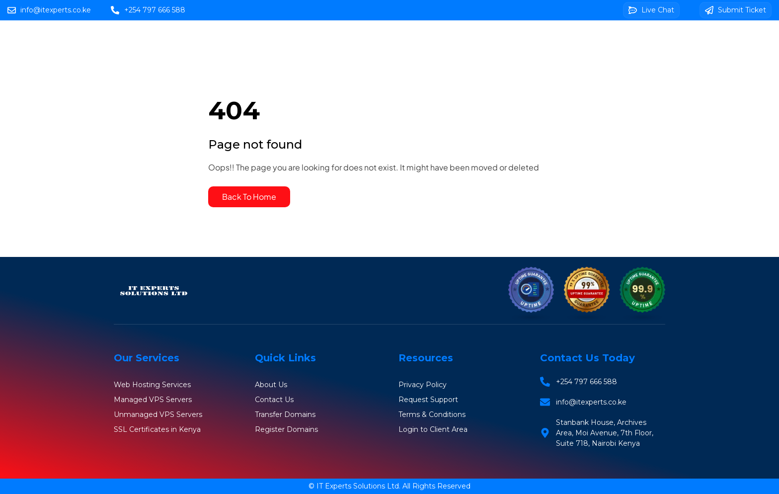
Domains (415, 40)
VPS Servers (478, 40)
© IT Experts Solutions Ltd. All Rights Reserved (389, 486)
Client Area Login (466, 69)
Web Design (629, 40)
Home (293, 40)
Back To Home (249, 196)
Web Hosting (352, 40)
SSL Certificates (553, 40)
